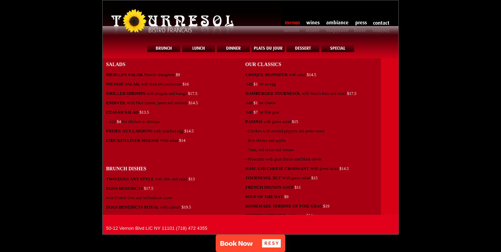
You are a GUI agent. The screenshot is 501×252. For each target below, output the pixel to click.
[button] (250, 243)
